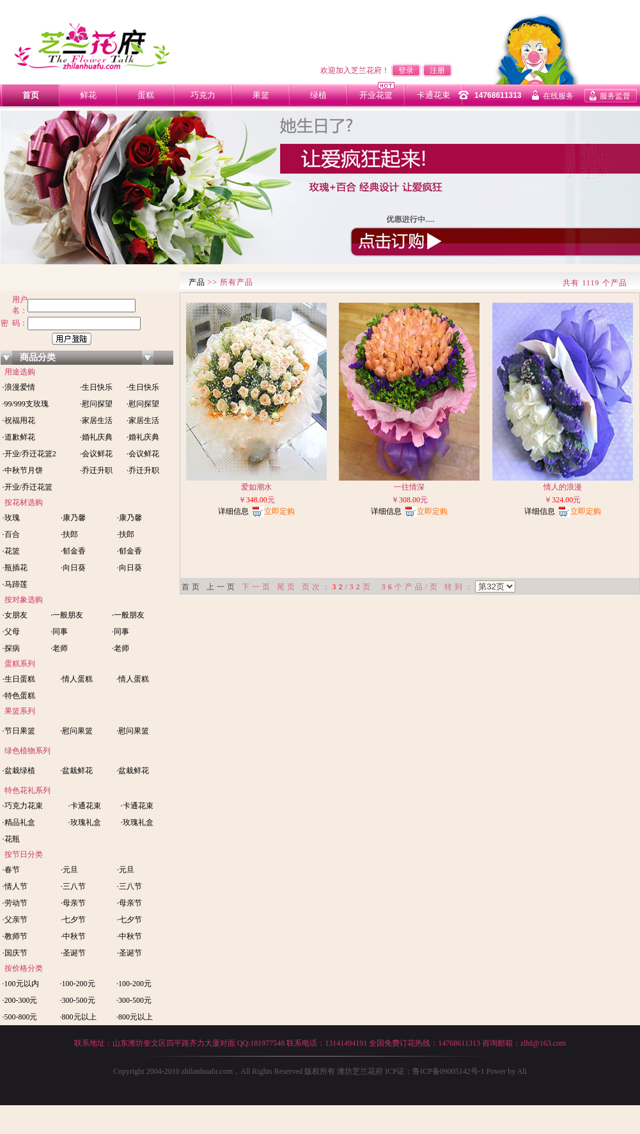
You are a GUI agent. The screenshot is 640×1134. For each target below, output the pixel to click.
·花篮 (10, 551)
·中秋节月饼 (22, 470)
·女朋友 (14, 615)
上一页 (222, 586)
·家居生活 (96, 420)
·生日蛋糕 (18, 679)
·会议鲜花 (96, 453)
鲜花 (88, 95)
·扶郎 (69, 534)
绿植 (318, 95)
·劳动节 (14, 902)
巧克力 (203, 95)
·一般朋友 (67, 615)
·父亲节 (14, 919)
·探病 (10, 648)
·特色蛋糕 (18, 695)
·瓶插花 (14, 567)
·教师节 (14, 936)
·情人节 (14, 886)
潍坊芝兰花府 (359, 1071)
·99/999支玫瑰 (25, 403)
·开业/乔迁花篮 (26, 487)
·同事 (59, 631)
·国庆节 (14, 952)
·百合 (10, 534)
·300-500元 (77, 1000)
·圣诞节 (73, 952)
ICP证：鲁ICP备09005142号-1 (435, 1071)
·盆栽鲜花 (76, 770)
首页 (30, 95)
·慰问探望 (96, 403)
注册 (437, 70)
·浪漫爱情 (18, 387)
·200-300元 (19, 1000)
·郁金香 (73, 551)
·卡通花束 (84, 805)
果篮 (261, 95)
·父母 (10, 631)
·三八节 (73, 886)
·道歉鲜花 (18, 437)
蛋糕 (145, 95)
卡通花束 (433, 95)
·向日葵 (73, 567)
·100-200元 (77, 983)
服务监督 (615, 96)
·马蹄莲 (14, 584)
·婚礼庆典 (96, 437)
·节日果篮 (18, 730)
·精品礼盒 (18, 822)
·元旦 (69, 869)
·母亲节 (73, 902)
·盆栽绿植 (18, 770)
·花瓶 (10, 839)
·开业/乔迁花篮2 (28, 453)
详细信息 (233, 511)
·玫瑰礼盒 (84, 822)
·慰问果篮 (76, 730)
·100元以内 (20, 983)
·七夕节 (73, 919)
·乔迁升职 (96, 470)
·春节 (10, 869)
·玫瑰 (10, 517)
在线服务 (558, 96)
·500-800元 (19, 1016)
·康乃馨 (73, 517)
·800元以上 (78, 1016)
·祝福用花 (18, 420)
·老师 (59, 648)
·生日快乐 (96, 387)
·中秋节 (73, 936)
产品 (197, 282)
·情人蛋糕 (76, 679)
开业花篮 (376, 95)
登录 (406, 70)
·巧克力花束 (22, 805)
